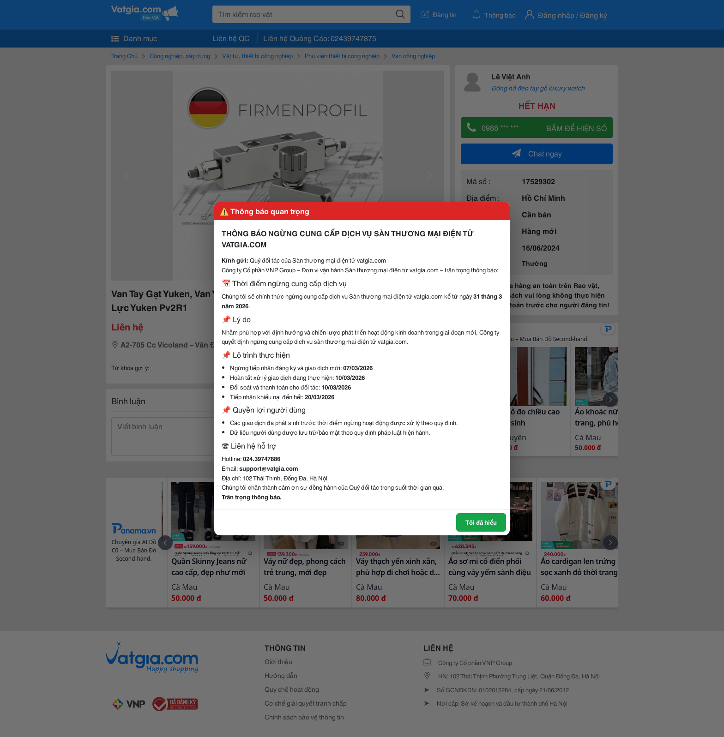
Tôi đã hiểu (481, 522)
